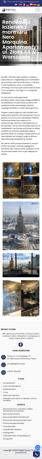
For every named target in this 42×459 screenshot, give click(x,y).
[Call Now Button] (37, 454)
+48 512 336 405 (14, 371)
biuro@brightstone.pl (16, 364)
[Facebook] (16, 4)
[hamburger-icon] (37, 10)
